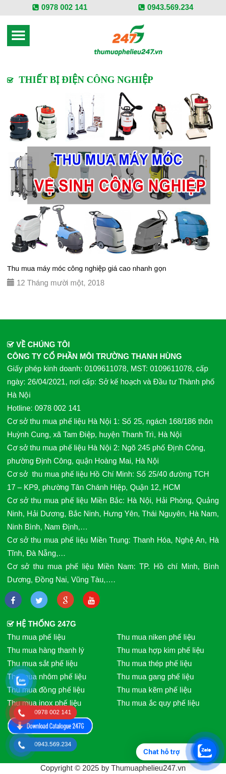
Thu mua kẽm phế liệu (154, 690)
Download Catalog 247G (50, 726)
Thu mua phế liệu (36, 637)
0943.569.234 (165, 7)
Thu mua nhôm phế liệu (46, 677)
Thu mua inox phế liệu (44, 703)
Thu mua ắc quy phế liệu (158, 703)
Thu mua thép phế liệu (154, 664)
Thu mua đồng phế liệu (46, 690)
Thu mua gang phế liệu (155, 677)
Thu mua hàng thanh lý (45, 650)
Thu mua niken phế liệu (156, 637)
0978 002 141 (59, 7)
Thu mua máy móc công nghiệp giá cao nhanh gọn (86, 268)
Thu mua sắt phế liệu (42, 664)
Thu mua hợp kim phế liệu (160, 650)
